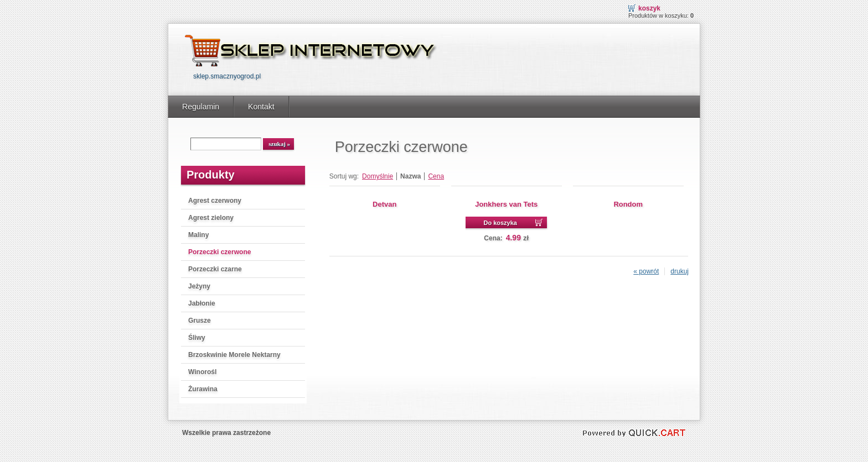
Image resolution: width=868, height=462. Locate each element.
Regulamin (200, 106)
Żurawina (203, 389)
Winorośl (202, 372)
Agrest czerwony (214, 200)
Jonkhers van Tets (506, 204)
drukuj (679, 271)
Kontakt (261, 106)
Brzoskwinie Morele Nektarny (234, 355)
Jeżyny (199, 286)
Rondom (628, 204)
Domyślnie (377, 176)
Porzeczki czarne (215, 269)
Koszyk (649, 8)
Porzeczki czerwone (219, 252)
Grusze (199, 320)
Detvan (384, 204)
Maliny (198, 235)
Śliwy (196, 338)
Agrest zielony (211, 218)
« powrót (646, 271)
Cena (436, 176)
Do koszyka (500, 222)
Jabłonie (201, 303)
